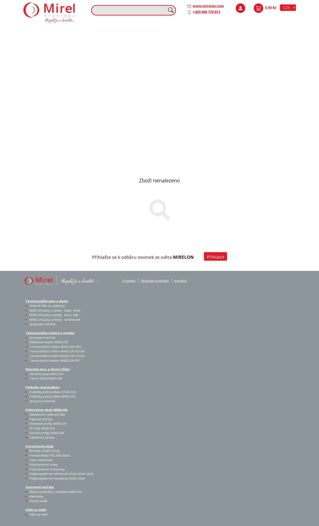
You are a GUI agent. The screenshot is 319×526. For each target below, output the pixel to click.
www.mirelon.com (208, 6)
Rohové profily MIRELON (263, 88)
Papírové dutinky (264, 68)
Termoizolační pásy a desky (47, 30)
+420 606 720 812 (206, 12)
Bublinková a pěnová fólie (251, 73)
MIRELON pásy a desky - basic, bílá (72, 46)
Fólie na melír (173, 101)
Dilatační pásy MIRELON (46, 374)
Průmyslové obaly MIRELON (253, 59)
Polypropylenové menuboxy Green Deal (49, 155)
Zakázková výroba (279, 86)
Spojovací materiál (43, 66)
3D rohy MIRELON (42, 428)
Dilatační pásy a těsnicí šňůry (186, 30)
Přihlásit (215, 257)
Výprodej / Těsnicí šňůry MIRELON (207, 62)
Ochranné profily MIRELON (278, 70)
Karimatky (128, 107)
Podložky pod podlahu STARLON (249, 44)
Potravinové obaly (39, 101)
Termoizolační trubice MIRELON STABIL (57, 356)
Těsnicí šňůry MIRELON (194, 41)
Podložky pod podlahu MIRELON (264, 44)
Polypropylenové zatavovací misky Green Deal (61, 474)
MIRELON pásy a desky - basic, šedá (58, 46)
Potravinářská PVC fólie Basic (49, 455)
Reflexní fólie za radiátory (47, 306)
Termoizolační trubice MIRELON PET (130, 66)
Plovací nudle (139, 110)
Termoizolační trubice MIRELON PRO (55, 347)
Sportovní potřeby (108, 101)
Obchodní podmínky (155, 281)
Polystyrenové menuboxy (47, 469)
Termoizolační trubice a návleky (119, 30)
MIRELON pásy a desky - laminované (54, 320)
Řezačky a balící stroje (42, 112)
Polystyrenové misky (43, 465)
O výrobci (129, 281)
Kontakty (180, 281)
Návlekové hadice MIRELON (127, 41)
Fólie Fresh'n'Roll (73, 110)
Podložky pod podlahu (249, 30)
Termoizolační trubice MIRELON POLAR (57, 351)
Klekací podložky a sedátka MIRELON (55, 492)
